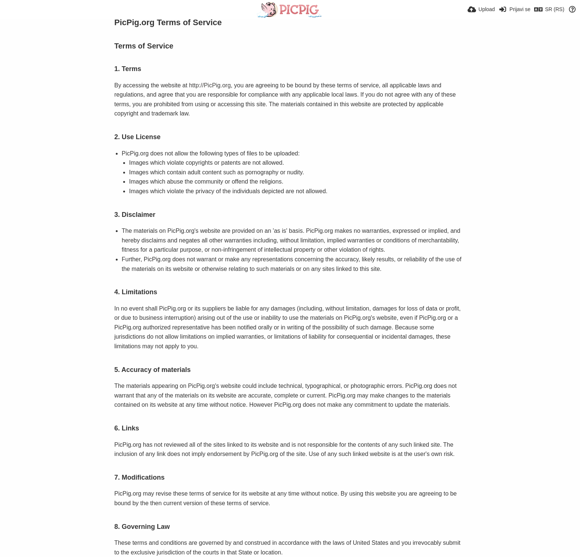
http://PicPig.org (210, 85)
